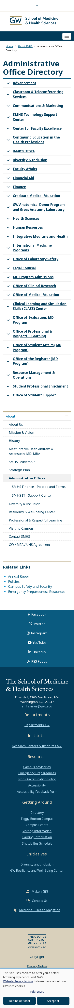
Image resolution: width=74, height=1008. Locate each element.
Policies (14, 581)
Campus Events (37, 825)
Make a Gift (40, 891)
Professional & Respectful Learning (35, 520)
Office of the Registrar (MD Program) (31, 361)
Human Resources (24, 228)
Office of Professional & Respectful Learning (28, 334)
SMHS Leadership (22, 462)
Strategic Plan (19, 470)
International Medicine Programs (28, 248)
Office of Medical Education (32, 295)
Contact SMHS (19, 536)
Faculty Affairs (21, 170)
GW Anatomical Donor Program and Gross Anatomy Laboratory (35, 207)
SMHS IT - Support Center (32, 495)
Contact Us (40, 901)
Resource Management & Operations (30, 375)
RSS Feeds (39, 661)
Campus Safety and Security (30, 586)
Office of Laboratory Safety (31, 260)
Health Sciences (22, 219)
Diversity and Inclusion (37, 864)
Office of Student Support (30, 396)
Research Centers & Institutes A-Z (37, 746)
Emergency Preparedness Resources (36, 591)
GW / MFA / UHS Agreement (29, 544)
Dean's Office (20, 152)
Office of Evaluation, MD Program (29, 320)
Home (9, 46)
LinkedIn (39, 652)
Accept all (53, 1001)
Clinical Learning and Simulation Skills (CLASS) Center (36, 307)
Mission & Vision (21, 432)
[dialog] (37, 988)
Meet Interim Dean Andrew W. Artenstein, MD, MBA (31, 451)
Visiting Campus (21, 528)
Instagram (39, 633)
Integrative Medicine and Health (36, 237)
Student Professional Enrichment (36, 387)
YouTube (39, 642)
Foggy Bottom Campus (37, 819)
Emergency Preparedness (37, 773)
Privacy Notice (37, 966)
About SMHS (25, 46)
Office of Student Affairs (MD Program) (33, 348)
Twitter (39, 623)
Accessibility (37, 785)
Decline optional (19, 1001)
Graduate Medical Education (32, 196)
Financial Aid (19, 179)
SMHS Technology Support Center (31, 117)
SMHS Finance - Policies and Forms (39, 486)
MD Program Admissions (29, 278)
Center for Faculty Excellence (33, 129)
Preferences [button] (36, 991)
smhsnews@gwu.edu (37, 706)
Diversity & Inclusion (26, 161)
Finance (15, 188)
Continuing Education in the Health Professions (32, 140)
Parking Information (37, 837)
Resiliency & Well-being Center (32, 512)
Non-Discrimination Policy (37, 779)
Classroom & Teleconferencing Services (34, 95)
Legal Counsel (20, 269)
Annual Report (19, 576)
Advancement (20, 84)
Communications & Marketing (34, 106)
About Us (16, 424)
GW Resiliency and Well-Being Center (37, 870)
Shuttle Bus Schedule (37, 843)
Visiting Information (37, 831)
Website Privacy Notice (18, 981)
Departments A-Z (37, 725)
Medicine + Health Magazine (39, 910)
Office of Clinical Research (30, 287)
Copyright (37, 957)
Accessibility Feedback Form (37, 792)
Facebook (38, 614)
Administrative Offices (27, 478)
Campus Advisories (37, 767)
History (14, 440)
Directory (37, 813)
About (10, 416)
